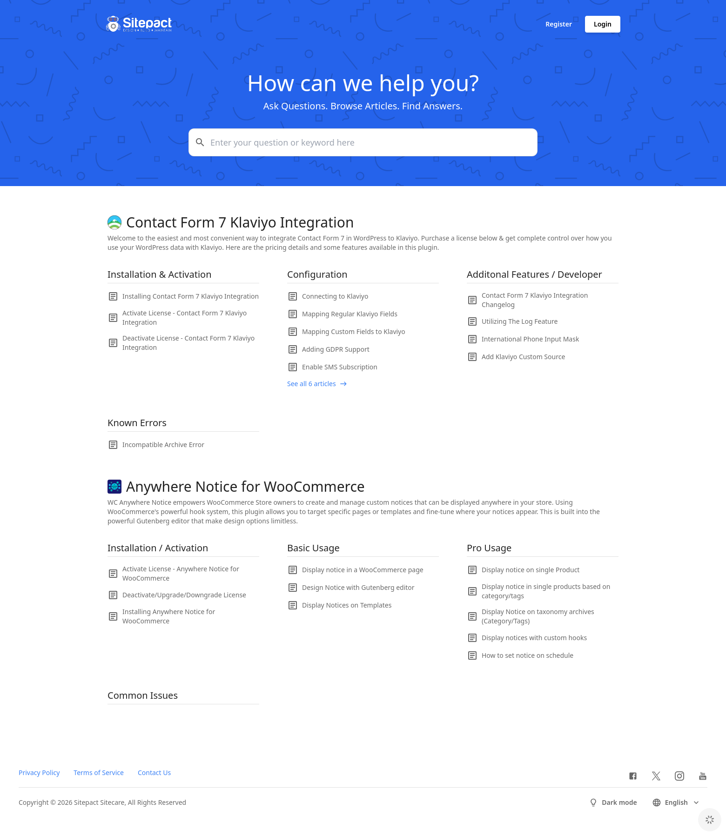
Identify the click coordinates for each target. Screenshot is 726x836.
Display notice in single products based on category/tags (546, 591)
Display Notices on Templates (346, 605)
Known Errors (137, 422)
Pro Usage (489, 548)
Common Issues (143, 695)
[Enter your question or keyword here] (363, 142)
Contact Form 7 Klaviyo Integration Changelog (535, 300)
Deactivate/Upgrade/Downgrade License (184, 594)
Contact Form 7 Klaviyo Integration (240, 222)
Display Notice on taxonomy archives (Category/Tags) (538, 616)
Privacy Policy (39, 772)
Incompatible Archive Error (163, 444)
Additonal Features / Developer (534, 274)
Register (558, 24)
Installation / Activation (158, 548)
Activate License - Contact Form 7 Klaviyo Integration (184, 317)
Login (603, 24)
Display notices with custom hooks (534, 637)
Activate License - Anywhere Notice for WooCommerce (180, 573)
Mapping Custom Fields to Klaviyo (353, 331)
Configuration (317, 274)
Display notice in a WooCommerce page (363, 569)
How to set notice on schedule (527, 655)
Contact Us (154, 772)
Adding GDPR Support (336, 349)
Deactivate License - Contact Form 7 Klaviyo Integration (188, 343)
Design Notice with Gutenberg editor (358, 587)
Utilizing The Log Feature (520, 321)
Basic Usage (313, 548)
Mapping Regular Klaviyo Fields (349, 313)
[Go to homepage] (139, 24)
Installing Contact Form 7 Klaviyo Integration (190, 296)
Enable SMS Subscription (339, 366)
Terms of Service (99, 772)
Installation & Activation (160, 274)
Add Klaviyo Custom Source (523, 356)
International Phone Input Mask (530, 338)
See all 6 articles (311, 383)
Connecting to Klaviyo (335, 296)
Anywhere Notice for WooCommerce (245, 486)
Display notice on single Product (530, 569)
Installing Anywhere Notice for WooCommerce (168, 616)
